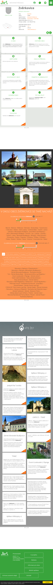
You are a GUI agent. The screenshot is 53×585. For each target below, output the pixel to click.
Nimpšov (33, 235)
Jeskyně (40, 261)
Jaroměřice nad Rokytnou (37, 232)
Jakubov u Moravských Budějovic (18, 232)
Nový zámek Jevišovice (21, 280)
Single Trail (21, 264)
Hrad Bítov (39, 283)
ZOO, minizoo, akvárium (12, 254)
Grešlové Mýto (32, 230)
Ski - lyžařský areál (39, 254)
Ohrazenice (10, 237)
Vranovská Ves (37, 239)
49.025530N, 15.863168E (32, 18)
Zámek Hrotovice (42, 287)
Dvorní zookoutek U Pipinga (20, 276)
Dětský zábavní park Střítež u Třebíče (21, 293)
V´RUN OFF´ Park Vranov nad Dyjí (16, 287)
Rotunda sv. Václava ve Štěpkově (17, 289)
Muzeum (28, 264)
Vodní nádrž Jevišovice (18, 278)
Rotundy (34, 261)
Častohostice (43, 228)
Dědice (16, 230)
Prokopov (42, 237)
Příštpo (36, 237)
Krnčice (28, 233)
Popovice (23, 237)
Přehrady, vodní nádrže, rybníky (11, 257)
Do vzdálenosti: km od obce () (19, 243)
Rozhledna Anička (35, 272)
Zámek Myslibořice (39, 282)
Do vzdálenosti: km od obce (21, 216)
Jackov (45, 230)
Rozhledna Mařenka (26, 297)
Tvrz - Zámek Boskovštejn (15, 274)
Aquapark (23, 254)
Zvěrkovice (26, 8)
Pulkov (8, 239)
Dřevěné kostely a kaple (23, 261)
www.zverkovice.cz (32, 29)
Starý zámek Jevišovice (33, 278)
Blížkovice (20, 228)
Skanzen (48, 254)
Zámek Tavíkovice (18, 291)
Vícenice (29, 239)
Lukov (14, 235)
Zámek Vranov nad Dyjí (31, 285)
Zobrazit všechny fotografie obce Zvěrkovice (26, 205)
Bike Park (13, 264)
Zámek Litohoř (35, 276)
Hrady (47, 257)
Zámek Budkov (18, 285)
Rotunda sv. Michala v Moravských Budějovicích (26, 270)
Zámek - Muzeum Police (32, 291)
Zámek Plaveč (40, 295)
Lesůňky (42, 233)
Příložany (30, 237)
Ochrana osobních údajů (9, 575)
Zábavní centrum (37, 264)
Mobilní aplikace (34, 570)
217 (28, 26)
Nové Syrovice (41, 235)
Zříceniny (13, 261)
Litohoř (8, 235)
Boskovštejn (34, 228)
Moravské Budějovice (32, 17)
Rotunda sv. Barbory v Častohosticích (26, 268)
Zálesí (45, 239)
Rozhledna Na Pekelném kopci (37, 289)
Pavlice (17, 237)
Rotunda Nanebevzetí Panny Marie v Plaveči (21, 295)
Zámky (6, 261)
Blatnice (13, 228)
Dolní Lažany (23, 230)
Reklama (33, 560)
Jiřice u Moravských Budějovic (15, 233)
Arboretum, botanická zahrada (28, 257)
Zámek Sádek (31, 287)
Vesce (24, 239)
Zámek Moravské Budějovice (20, 272)
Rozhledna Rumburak (28, 283)
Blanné (8, 228)
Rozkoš (13, 239)
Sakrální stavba (47, 264)
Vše (3, 254)
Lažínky (37, 233)
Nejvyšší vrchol (5, 264)
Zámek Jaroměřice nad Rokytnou (34, 274)
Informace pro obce (34, 565)
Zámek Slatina (33, 280)
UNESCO (30, 254)
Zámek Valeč (38, 293)
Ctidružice (9, 230)
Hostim (40, 230)
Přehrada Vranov (15, 283)
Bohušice (27, 228)
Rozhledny (41, 257)
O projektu (34, 555)
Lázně (46, 261)
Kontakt (28, 575)
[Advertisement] (26, 139)
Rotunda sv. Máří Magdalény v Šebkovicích (20, 282)
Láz (32, 233)
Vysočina (29, 13)
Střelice (19, 239)
